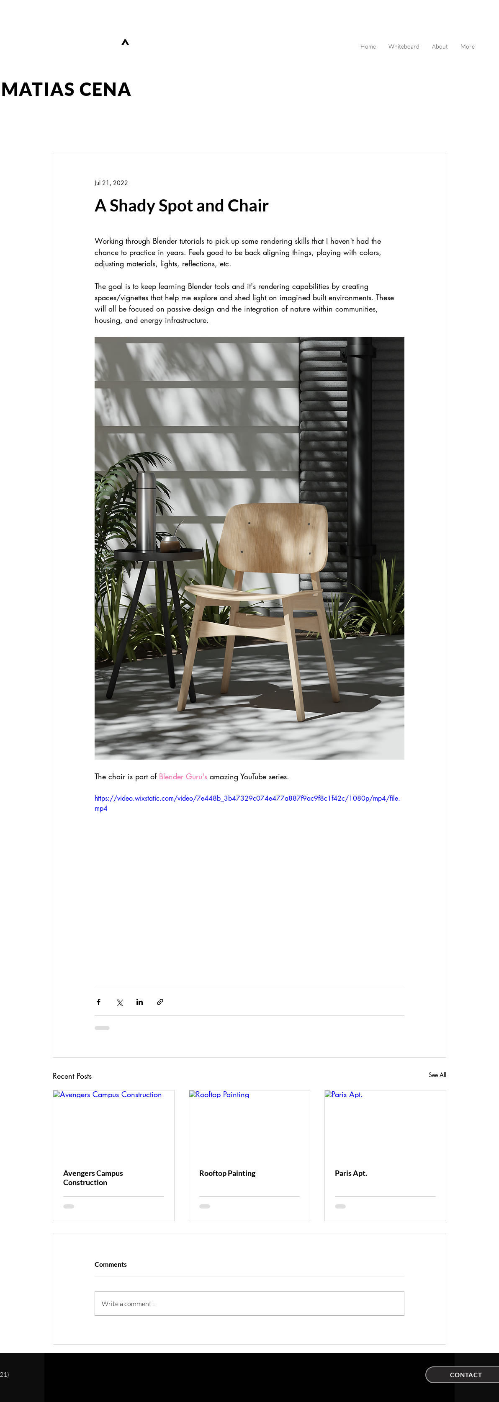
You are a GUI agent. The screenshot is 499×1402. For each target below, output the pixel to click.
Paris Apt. (351, 1173)
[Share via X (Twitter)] (119, 1002)
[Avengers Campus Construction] (113, 1124)
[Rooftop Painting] (249, 1124)
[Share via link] (160, 1002)
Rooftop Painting (227, 1173)
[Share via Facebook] (99, 1002)
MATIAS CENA (66, 89)
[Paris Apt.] (385, 1124)
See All (437, 1075)
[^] (127, 46)
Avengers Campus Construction (93, 1177)
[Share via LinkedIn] (140, 1002)
